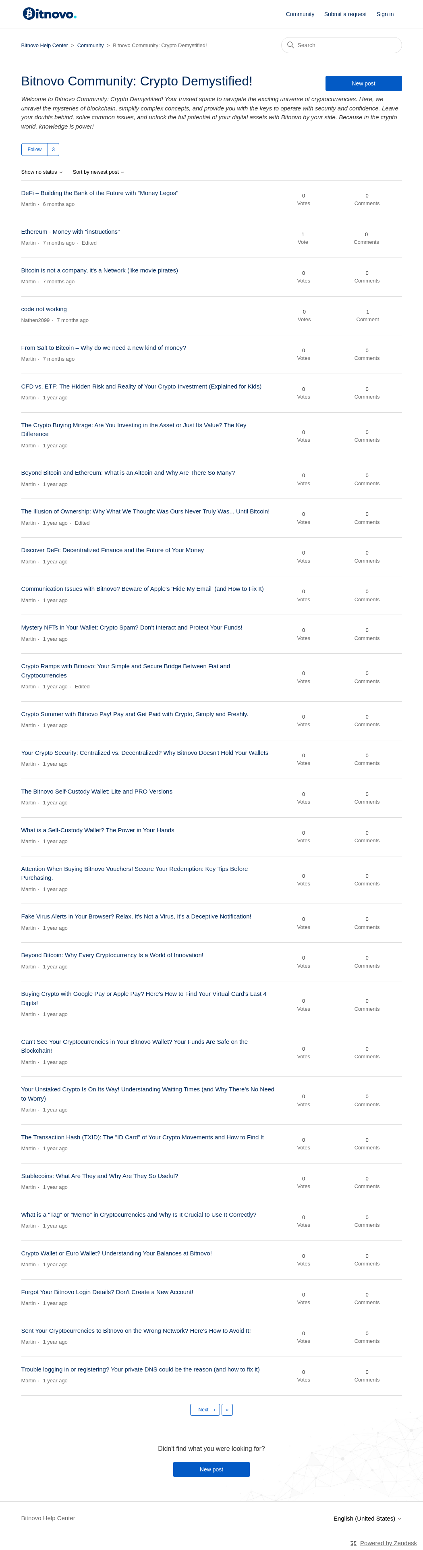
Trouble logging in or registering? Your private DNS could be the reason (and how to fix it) (140, 1369)
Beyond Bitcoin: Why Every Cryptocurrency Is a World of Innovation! (112, 955)
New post (363, 83)
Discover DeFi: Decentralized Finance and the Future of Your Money (112, 549)
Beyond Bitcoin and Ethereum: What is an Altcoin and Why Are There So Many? (128, 472)
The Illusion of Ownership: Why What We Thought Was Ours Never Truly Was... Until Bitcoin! (145, 511)
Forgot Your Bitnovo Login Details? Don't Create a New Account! (107, 1291)
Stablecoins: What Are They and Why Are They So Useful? (99, 1175)
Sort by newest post (99, 172)
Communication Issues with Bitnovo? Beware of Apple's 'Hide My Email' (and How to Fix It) (142, 588)
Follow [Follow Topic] (35, 149)
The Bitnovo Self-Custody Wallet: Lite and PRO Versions (96, 791)
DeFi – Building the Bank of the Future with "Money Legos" (99, 192)
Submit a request (345, 14)
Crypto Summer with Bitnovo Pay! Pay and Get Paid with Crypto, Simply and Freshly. (135, 714)
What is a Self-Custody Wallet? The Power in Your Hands (97, 830)
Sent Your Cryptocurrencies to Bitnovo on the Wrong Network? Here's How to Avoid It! (136, 1330)
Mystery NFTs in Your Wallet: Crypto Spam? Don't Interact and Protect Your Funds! (132, 627)
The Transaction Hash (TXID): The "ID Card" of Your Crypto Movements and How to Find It (142, 1137)
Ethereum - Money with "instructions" (70, 231)
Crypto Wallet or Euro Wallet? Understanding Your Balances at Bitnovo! (116, 1253)
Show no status (42, 172)
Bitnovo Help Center (44, 45)
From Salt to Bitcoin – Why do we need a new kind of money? (103, 347)
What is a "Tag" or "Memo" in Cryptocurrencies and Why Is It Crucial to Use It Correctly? (139, 1214)
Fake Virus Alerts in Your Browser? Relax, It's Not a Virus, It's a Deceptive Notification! (136, 916)
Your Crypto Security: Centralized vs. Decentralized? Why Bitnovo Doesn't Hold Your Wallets (145, 752)
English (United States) (368, 1518)
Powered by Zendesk (388, 1543)
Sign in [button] (385, 14)
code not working (44, 308)
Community (300, 14)
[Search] (341, 45)
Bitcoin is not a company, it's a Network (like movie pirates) (99, 270)
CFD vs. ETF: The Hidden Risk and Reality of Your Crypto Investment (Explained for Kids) (141, 386)
